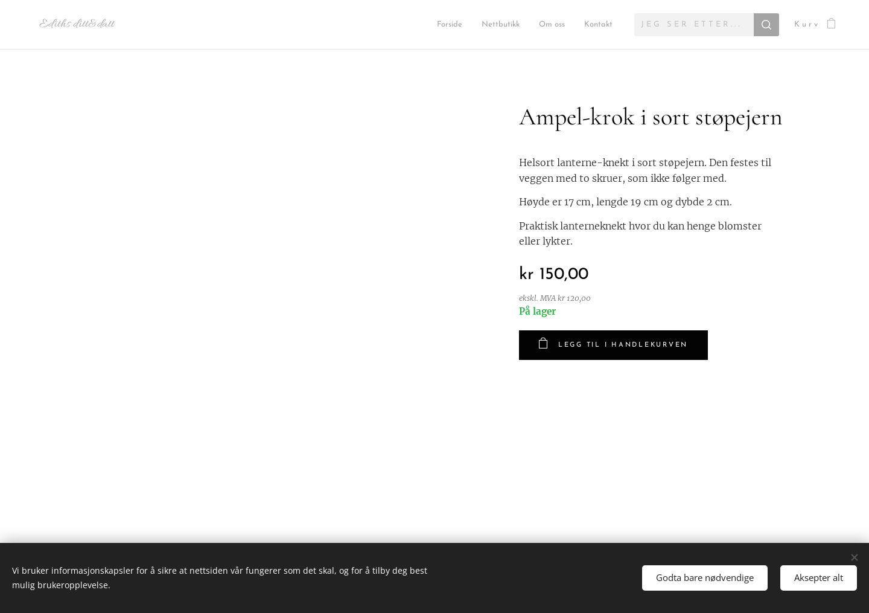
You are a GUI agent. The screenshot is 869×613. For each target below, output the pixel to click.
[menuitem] (388, 25)
